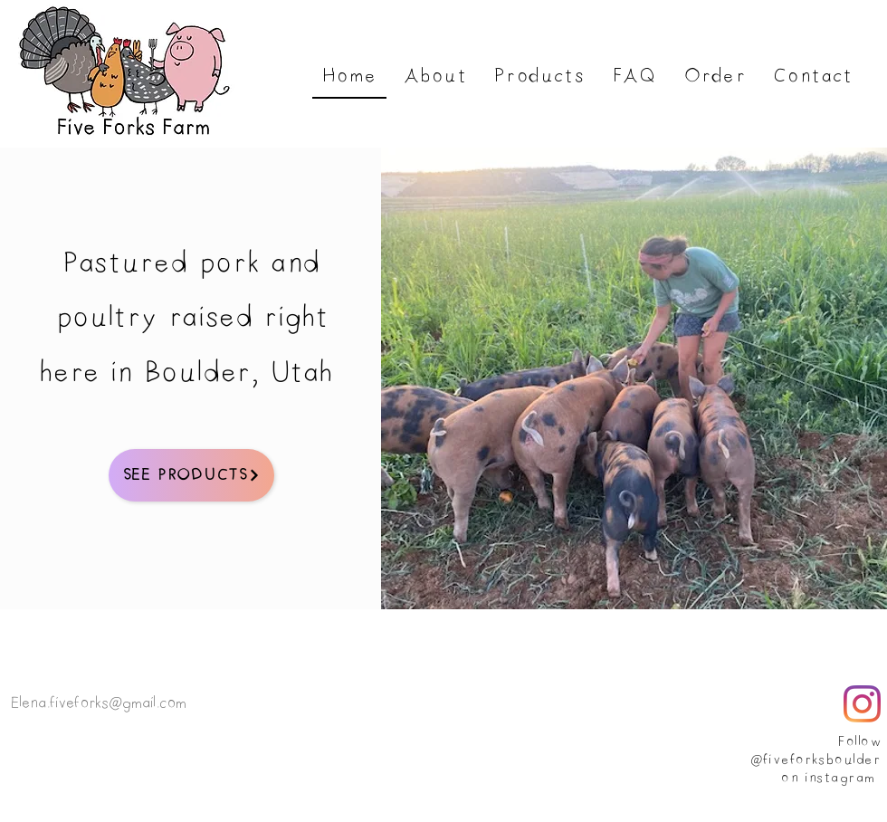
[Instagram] (862, 703)
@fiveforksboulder (815, 760)
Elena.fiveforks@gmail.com (98, 703)
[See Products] (191, 475)
